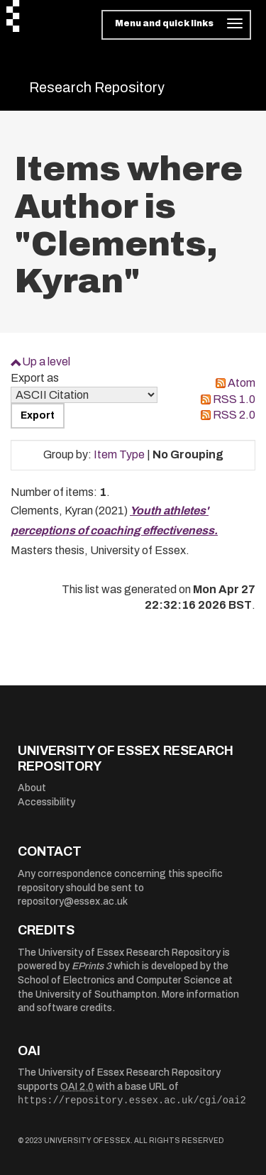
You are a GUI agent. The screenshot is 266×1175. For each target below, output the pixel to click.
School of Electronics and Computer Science (119, 980)
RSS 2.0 (234, 415)
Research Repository (97, 87)
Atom (241, 383)
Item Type (119, 454)
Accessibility (46, 802)
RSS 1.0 (234, 399)
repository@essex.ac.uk (73, 901)
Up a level (46, 361)
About (32, 788)
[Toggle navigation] (176, 25)
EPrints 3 (91, 966)
